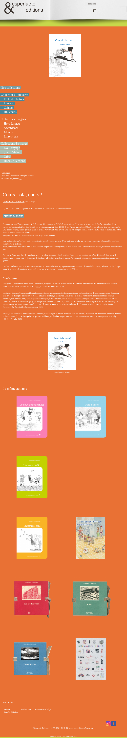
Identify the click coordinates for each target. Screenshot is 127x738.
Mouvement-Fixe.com (68, 736)
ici (20, 178)
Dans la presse (10, 278)
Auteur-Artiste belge (43, 709)
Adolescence (26, 709)
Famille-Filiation (11, 712)
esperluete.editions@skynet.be (81, 728)
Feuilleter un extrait (62, 372)
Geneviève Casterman (13, 201)
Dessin (7, 709)
